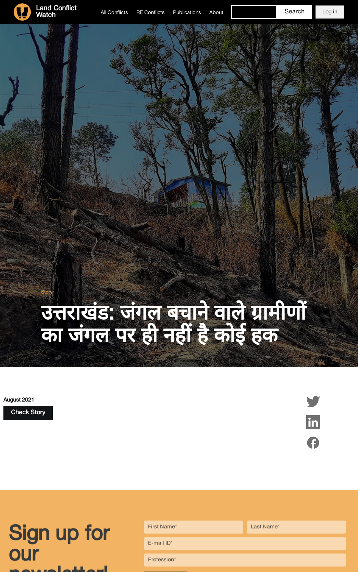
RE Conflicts (150, 12)
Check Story (28, 413)
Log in (329, 12)
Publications (187, 12)
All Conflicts (114, 12)
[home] (55, 12)
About (216, 12)
